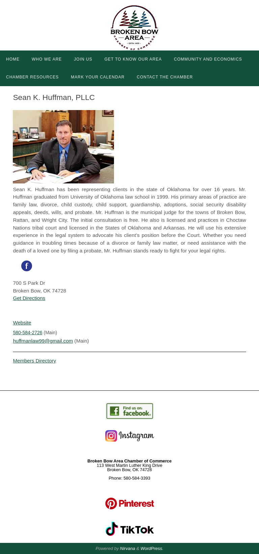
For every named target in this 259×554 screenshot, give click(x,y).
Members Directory (34, 360)
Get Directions (29, 298)
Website (22, 322)
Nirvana (127, 548)
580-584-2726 (27, 332)
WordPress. (152, 548)
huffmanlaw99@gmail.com (43, 341)
